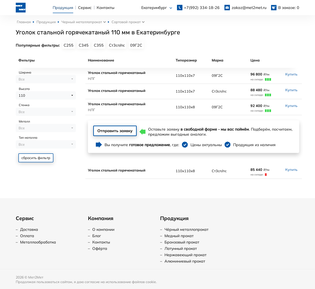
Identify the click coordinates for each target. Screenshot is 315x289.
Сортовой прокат (126, 22)
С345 (84, 45)
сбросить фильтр (35, 158)
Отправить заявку (120, 131)
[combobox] (46, 79)
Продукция (62, 7)
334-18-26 (202, 7)
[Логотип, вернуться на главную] (20, 6)
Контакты (105, 7)
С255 (69, 45)
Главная (24, 22)
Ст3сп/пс (117, 45)
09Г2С (136, 45)
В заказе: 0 (288, 7)
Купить (291, 74)
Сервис (84, 7)
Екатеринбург (156, 7)
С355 (99, 45)
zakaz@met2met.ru (249, 7)
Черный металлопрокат (81, 22)
